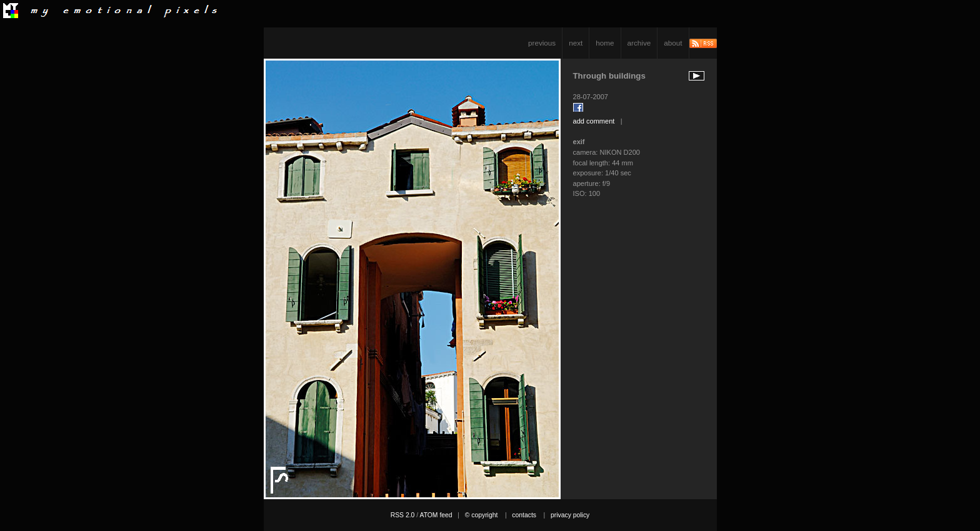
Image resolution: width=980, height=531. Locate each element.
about (673, 43)
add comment (594, 121)
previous (542, 43)
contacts (524, 515)
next (575, 43)
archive (639, 43)
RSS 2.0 (403, 515)
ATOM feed (435, 515)
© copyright (481, 515)
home (605, 43)
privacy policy (570, 515)
